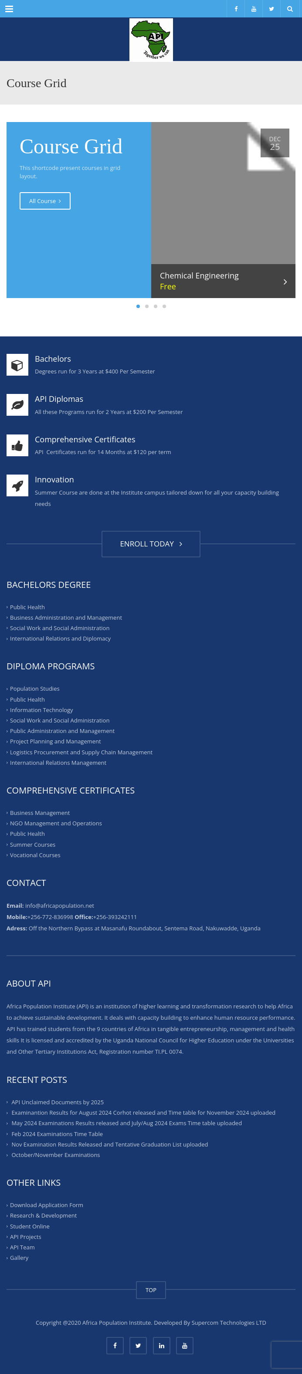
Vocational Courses (35, 855)
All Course (45, 201)
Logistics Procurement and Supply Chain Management (81, 752)
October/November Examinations (55, 1155)
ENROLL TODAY (151, 544)
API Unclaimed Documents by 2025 (57, 1102)
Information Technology (41, 710)
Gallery (19, 1258)
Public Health (27, 607)
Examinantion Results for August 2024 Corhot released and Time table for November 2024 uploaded (143, 1112)
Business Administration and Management (66, 617)
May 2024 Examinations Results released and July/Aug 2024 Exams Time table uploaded (126, 1123)
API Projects (25, 1237)
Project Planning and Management (55, 741)
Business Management (40, 813)
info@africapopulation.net (59, 905)
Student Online (30, 1226)
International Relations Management (58, 763)
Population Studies (35, 688)
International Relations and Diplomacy (60, 638)
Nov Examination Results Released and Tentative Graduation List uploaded (109, 1144)
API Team (22, 1247)
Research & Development (43, 1215)
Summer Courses (32, 844)
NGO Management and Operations (56, 823)
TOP (151, 1290)
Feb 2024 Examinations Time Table (57, 1133)
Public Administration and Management (62, 731)
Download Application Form (46, 1205)
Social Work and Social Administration (59, 628)
